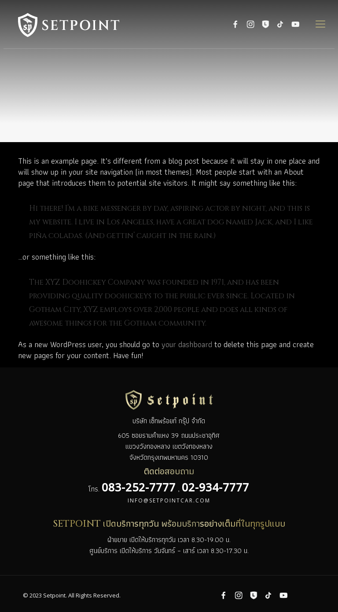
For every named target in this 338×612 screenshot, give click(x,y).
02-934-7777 (215, 487)
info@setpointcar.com (169, 500)
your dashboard (187, 344)
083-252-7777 (139, 487)
